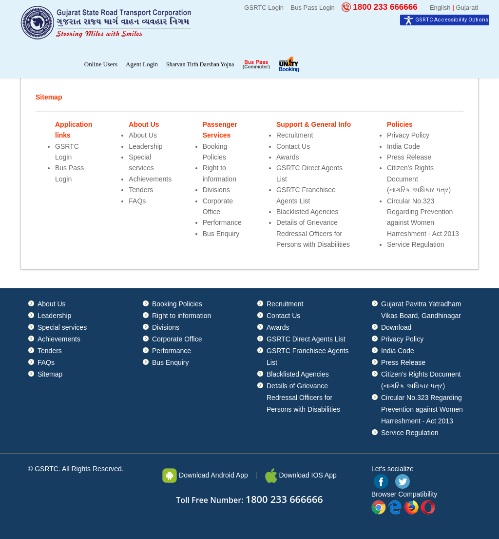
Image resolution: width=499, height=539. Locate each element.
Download (396, 327)
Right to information (181, 315)
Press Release (409, 157)
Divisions (216, 190)
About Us (143, 135)
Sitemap (50, 374)
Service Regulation (415, 244)
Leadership (145, 146)
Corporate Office (177, 339)
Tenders (141, 190)
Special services (62, 327)
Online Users (100, 64)
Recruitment (294, 135)
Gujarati (467, 7)
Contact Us (293, 146)
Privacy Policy (408, 135)
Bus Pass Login (313, 7)
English (440, 7)
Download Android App (205, 475)
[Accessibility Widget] (444, 20)
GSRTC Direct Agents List (306, 339)
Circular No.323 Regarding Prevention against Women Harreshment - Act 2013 (422, 409)
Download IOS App (301, 475)
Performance (222, 222)
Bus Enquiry (221, 234)
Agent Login (142, 64)
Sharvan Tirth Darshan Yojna (200, 64)
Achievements (150, 179)
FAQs (137, 201)
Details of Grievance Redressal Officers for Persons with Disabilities (313, 233)
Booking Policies (177, 304)
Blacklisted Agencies (307, 212)
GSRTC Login (264, 7)
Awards (287, 157)
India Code (403, 146)
